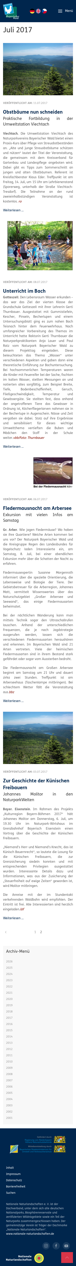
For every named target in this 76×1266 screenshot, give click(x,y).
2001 (9, 1118)
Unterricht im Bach (24, 291)
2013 (9, 1043)
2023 (9, 980)
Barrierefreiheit (15, 1186)
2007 (9, 1080)
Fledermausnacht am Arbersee (37, 508)
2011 (9, 1055)
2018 (9, 1011)
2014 (9, 1036)
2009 (9, 1068)
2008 (9, 1074)
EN (38, 11)
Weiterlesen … (13, 210)
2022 (9, 986)
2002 (9, 1111)
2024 (9, 974)
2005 (9, 1093)
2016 (9, 1024)
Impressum (13, 1174)
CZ (44, 11)
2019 (9, 1005)
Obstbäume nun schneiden (33, 112)
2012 (9, 1049)
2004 (9, 1099)
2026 (9, 961)
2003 (9, 1105)
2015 (9, 1030)
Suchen (10, 1193)
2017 (9, 1018)
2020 (9, 999)
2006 (9, 1086)
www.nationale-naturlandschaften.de (30, 1234)
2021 (9, 993)
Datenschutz (14, 1180)
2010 (9, 1061)
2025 (9, 967)
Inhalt (10, 1168)
